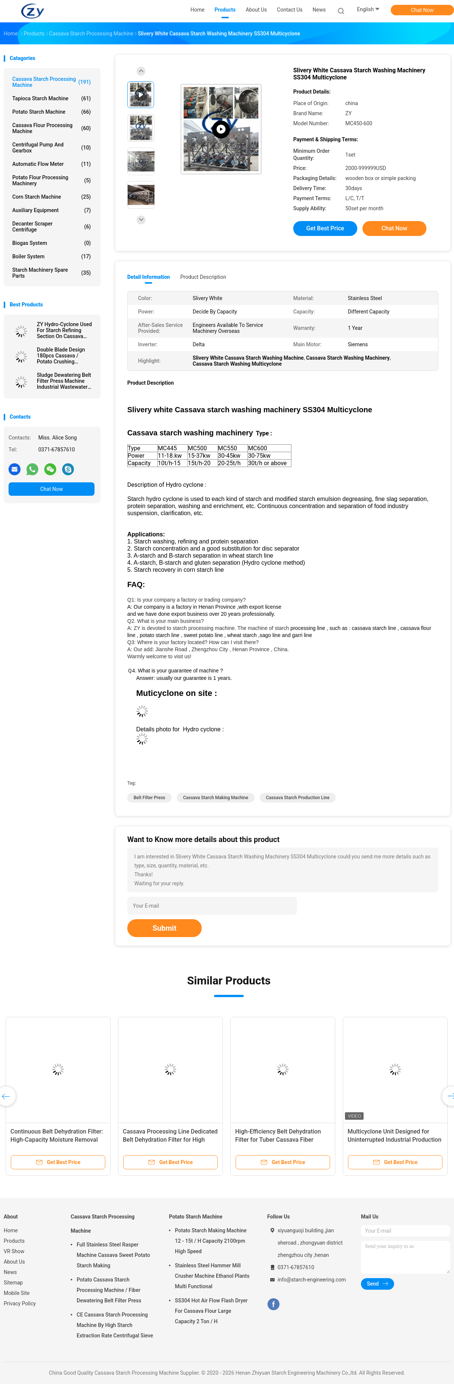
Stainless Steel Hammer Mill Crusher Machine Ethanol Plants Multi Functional (212, 1275)
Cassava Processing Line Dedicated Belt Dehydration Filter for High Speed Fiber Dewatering (170, 1139)
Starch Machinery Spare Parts (51, 273)
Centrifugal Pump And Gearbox (51, 148)
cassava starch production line (298, 797)
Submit (164, 928)
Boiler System (51, 256)
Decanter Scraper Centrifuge (51, 227)
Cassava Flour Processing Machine (51, 128)
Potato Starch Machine (51, 112)
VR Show (14, 1251)
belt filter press (149, 797)
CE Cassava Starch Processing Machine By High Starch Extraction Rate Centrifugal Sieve (115, 1325)
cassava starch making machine (215, 797)
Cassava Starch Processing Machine (51, 82)
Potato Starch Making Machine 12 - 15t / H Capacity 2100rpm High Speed (211, 1240)
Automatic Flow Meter (51, 164)
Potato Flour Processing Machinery (51, 180)
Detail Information (148, 277)
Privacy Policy (20, 1303)
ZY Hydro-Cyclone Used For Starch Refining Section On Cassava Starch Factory (64, 330)
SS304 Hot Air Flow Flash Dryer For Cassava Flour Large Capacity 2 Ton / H (211, 1311)
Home (11, 1230)
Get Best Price (325, 228)
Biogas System (51, 243)
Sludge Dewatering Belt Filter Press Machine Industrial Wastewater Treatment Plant (64, 381)
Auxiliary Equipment (51, 210)
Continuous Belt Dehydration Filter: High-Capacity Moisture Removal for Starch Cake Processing (56, 1139)
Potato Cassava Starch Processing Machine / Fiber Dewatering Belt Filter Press (109, 1290)
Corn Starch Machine (51, 197)
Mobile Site (17, 1293)
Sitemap (13, 1283)
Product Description (203, 277)
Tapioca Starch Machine (51, 98)
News (10, 1272)
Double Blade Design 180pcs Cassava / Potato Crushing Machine (61, 356)
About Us (14, 1262)
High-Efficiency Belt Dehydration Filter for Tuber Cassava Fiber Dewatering (278, 1139)
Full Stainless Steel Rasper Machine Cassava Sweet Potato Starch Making (113, 1255)
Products (14, 1241)
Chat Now (422, 10)
